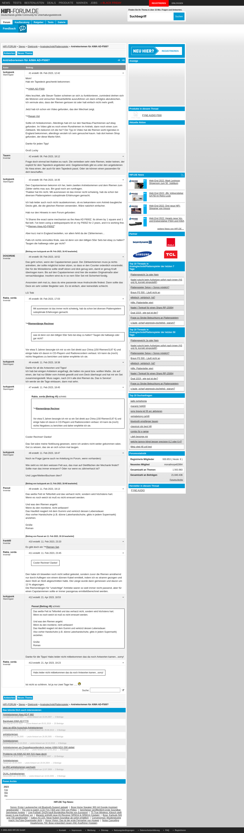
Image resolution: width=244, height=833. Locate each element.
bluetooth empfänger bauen (144, 421)
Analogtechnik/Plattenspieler (54, 46)
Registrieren (180, 830)
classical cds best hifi (141, 426)
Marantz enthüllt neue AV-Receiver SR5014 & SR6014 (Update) (68, 815)
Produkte (66, 2)
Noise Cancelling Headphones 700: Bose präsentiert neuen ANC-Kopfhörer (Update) (74, 821)
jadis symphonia (139, 401)
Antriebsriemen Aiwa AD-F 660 (18, 714)
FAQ (167, 830)
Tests (17, 2)
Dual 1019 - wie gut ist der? (144, 312)
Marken (82, 2)
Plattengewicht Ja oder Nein (145, 274)
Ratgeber (38, 22)
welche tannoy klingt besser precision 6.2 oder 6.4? (156, 441)
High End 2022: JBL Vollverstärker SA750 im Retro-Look (166, 194)
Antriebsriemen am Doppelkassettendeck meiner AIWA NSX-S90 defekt (38, 747)
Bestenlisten (34, 2)
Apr (6, 795)
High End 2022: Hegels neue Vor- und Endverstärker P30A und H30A (166, 219)
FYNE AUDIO (138, 490)
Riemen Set (52, 547)
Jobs (94, 2)
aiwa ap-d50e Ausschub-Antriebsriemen (23, 727)
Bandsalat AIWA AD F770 (16, 721)
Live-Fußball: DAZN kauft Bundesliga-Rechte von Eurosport (58, 812)
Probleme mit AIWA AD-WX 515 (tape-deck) (25, 754)
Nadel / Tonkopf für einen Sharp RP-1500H (152, 307)
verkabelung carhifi (140, 416)
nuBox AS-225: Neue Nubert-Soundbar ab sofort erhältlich (60, 817)
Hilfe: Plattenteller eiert (142, 302)
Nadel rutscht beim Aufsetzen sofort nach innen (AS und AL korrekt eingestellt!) (156, 281)
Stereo (22, 46)
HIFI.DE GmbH (18, 830)
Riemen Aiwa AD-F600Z (41, 226)
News (6, 2)
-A (119, 60)
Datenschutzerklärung (150, 830)
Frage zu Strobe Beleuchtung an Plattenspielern (155, 318)
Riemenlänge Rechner (41, 323)
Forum (6, 22)
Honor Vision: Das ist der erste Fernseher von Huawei (72, 820)
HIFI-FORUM (9, 46)
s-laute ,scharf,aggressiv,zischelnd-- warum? (153, 323)
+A (123, 60)
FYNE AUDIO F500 (152, 115)
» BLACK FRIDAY (111, 2)
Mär (6, 793)
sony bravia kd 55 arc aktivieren (146, 411)
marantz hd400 (138, 406)
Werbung (91, 830)
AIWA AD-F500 (36, 88)
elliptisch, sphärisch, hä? (143, 297)
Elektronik (33, 46)
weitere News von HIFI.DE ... (170, 229)
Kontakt (62, 830)
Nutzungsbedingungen (124, 830)
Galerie (62, 22)
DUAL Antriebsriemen (14, 773)
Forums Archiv (176, 480)
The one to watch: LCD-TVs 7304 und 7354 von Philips (49, 810)
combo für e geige (140, 431)
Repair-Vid (34, 116)
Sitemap (104, 830)
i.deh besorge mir (139, 436)
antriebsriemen (10, 734)
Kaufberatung (22, 22)
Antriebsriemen (10, 741)
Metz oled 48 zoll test (141, 446)
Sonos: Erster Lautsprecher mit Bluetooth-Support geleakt (39, 807)
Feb (6, 790)
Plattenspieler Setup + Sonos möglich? (150, 287)
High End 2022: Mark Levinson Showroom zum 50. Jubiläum (164, 182)
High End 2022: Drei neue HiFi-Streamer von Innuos (165, 207)
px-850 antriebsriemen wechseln (19, 767)
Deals (51, 2)
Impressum (77, 830)
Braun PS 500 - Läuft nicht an (145, 292)
